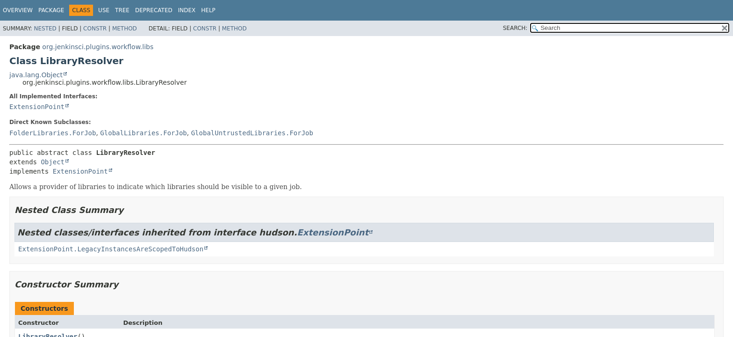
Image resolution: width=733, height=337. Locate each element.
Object (53, 162)
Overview (18, 10)
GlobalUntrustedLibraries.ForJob (252, 133)
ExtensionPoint (37, 106)
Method (124, 28)
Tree (122, 10)
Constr (95, 28)
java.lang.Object (36, 75)
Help (208, 10)
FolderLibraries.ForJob (52, 133)
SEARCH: (515, 28)
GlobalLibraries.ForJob (143, 133)
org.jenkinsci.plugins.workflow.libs (97, 47)
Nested (45, 28)
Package (51, 10)
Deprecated (153, 10)
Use (103, 10)
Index (187, 10)
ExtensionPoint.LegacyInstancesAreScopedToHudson (110, 249)
